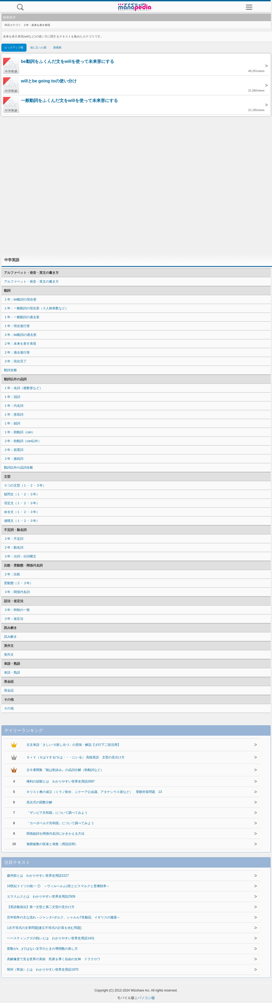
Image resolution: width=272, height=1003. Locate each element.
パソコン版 (146, 998)
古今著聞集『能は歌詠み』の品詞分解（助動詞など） (65, 770)
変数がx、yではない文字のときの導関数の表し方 (42, 949)
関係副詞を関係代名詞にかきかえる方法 (55, 833)
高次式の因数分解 (39, 802)
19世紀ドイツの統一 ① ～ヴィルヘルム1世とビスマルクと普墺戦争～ (58, 886)
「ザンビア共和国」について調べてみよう (57, 813)
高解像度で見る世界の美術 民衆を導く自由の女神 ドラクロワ (53, 959)
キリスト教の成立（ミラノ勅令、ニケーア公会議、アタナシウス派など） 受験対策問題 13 (94, 792)
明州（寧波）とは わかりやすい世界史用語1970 (43, 969)
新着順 (57, 47)
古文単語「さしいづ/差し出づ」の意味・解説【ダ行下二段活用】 (74, 745)
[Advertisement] (136, 184)
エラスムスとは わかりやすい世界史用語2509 (41, 896)
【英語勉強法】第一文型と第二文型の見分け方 (40, 907)
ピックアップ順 (14, 47)
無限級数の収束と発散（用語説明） (52, 844)
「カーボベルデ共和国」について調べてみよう (60, 823)
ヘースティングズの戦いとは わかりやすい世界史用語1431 (51, 938)
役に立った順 (38, 47)
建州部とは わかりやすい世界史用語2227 (38, 875)
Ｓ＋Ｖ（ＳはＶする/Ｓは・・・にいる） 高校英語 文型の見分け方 (76, 757)
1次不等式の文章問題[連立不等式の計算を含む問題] (44, 928)
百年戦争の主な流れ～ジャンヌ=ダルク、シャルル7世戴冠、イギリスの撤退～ (63, 917)
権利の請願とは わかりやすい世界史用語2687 (61, 781)
